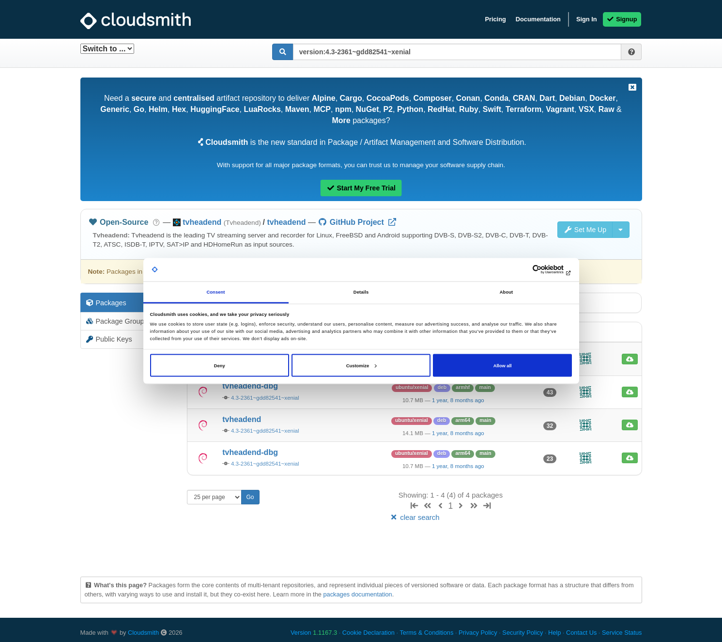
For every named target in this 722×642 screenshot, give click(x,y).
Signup (622, 19)
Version (314, 632)
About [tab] (506, 292)
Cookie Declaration (368, 632)
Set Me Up (585, 230)
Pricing (495, 19)
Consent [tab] (215, 292)
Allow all (502, 365)
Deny (219, 365)
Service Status (622, 632)
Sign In (586, 19)
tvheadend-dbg (250, 386)
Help (554, 632)
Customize (361, 365)
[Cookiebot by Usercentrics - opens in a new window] (529, 269)
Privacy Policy (478, 632)
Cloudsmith (143, 632)
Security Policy (522, 632)
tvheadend (286, 222)
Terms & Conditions (426, 632)
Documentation (538, 19)
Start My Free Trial (361, 188)
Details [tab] (361, 292)
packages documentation (357, 594)
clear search (414, 517)
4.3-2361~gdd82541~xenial (265, 398)
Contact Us (581, 632)
